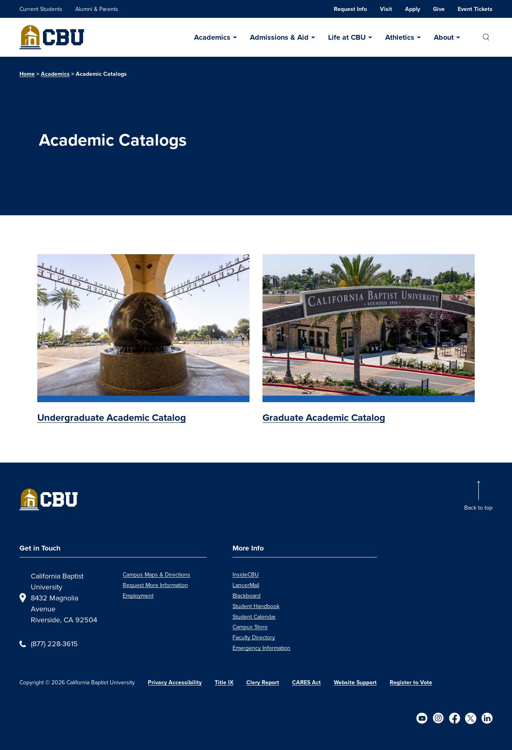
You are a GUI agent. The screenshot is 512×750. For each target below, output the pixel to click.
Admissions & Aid (279, 37)
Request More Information (155, 585)
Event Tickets (475, 9)
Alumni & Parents (96, 9)
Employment (138, 595)
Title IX (224, 682)
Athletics (399, 37)
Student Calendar (254, 617)
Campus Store (250, 627)
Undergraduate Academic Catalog (111, 417)
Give (439, 9)
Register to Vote (411, 682)
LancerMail (246, 585)
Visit (386, 9)
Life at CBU (347, 37)
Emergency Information (261, 648)
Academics (212, 37)
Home (27, 74)
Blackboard (246, 595)
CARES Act (306, 682)
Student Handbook (256, 606)
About (444, 37)
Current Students (40, 9)
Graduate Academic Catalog (323, 417)
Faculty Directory (254, 637)
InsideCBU (246, 574)
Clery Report (262, 682)
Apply (412, 9)
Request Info (350, 9)
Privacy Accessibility (175, 682)
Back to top (478, 508)
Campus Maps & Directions (156, 574)
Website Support (355, 682)
